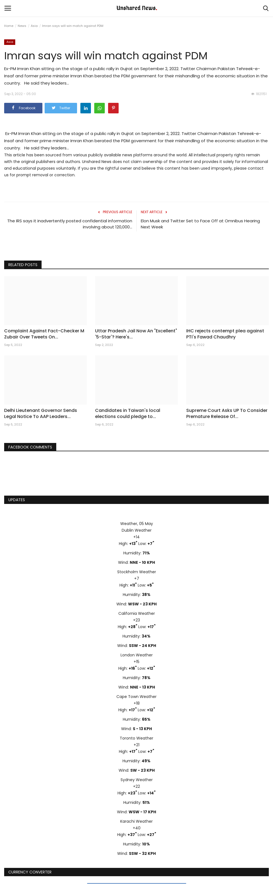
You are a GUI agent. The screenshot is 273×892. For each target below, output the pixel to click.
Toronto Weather (136, 738)
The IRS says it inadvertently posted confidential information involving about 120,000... (69, 224)
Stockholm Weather (136, 572)
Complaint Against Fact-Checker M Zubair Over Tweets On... (44, 334)
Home (8, 26)
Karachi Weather (136, 821)
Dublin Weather (137, 530)
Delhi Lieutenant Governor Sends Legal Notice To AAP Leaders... (40, 413)
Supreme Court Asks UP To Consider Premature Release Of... (226, 413)
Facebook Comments (30, 447)
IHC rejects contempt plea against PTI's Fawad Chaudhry (225, 334)
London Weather (137, 655)
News (22, 26)
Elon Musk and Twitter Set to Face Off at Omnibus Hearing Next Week (200, 224)
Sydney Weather (137, 780)
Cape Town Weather (136, 696)
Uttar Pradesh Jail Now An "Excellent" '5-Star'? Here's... (136, 334)
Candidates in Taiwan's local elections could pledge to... (127, 413)
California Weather (136, 613)
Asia (34, 26)
